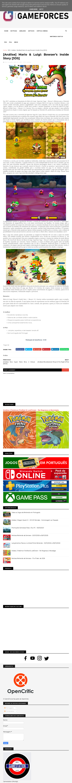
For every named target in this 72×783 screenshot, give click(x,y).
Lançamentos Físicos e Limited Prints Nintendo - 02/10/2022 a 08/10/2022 (36, 537)
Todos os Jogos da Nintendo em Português (26, 507)
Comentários (9, 706)
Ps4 (25, 36)
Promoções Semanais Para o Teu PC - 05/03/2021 (28, 522)
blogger (65, 364)
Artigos (31, 31)
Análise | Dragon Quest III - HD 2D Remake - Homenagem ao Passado (35, 515)
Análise (14, 44)
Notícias (14, 31)
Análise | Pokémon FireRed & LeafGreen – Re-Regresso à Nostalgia (31, 405)
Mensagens (9, 702)
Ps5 (21, 36)
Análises (22, 31)
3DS (9, 44)
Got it (41, 9)
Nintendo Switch (10, 36)
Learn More (33, 9)
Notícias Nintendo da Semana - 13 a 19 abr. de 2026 (28, 553)
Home (6, 31)
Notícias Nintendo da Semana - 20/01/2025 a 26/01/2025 (30, 530)
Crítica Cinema (42, 31)
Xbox (31, 36)
